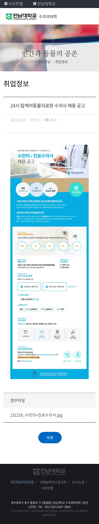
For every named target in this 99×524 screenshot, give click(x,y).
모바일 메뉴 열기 (91, 16)
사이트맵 (15, 3)
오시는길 (78, 482)
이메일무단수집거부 (53, 482)
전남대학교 (46, 3)
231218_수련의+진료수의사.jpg (36, 415)
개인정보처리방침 (22, 482)
